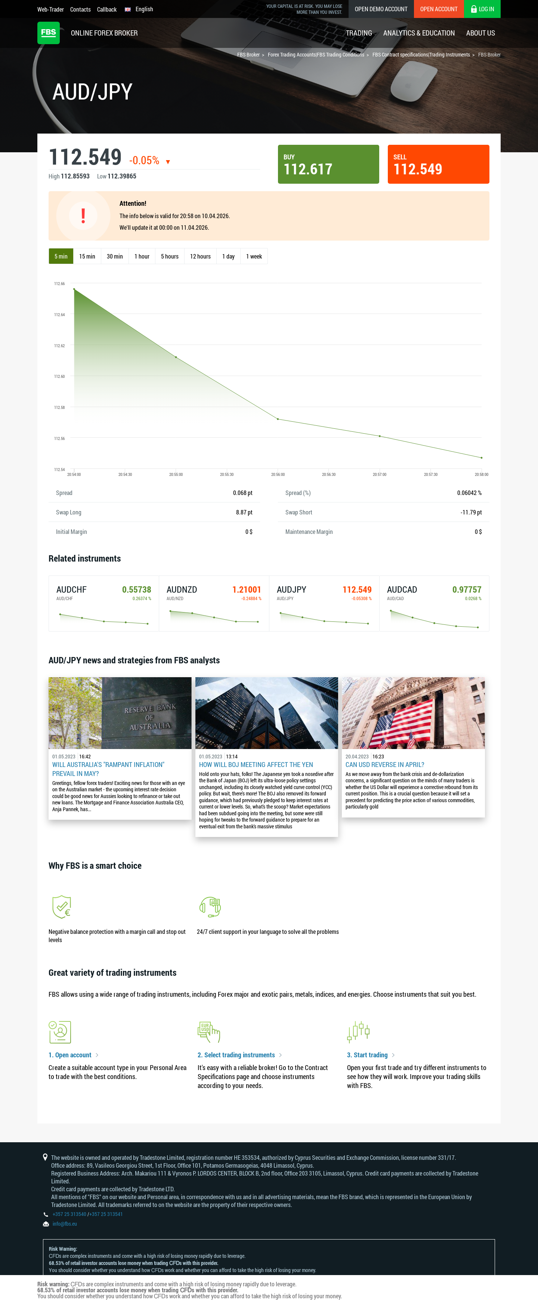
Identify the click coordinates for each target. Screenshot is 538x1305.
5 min (61, 256)
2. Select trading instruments (236, 1055)
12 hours (200, 256)
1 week (254, 256)
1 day (228, 256)
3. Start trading (367, 1055)
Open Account (439, 9)
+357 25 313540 (69, 1213)
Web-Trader (50, 9)
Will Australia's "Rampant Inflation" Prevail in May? (108, 769)
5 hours (170, 256)
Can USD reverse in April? (385, 764)
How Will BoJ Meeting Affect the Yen (256, 764)
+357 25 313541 (106, 1213)
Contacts (80, 9)
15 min (87, 256)
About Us (480, 32)
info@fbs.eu (65, 1223)
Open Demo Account (381, 9)
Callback (107, 9)
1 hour (141, 256)
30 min (115, 256)
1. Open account (70, 1055)
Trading (359, 32)
